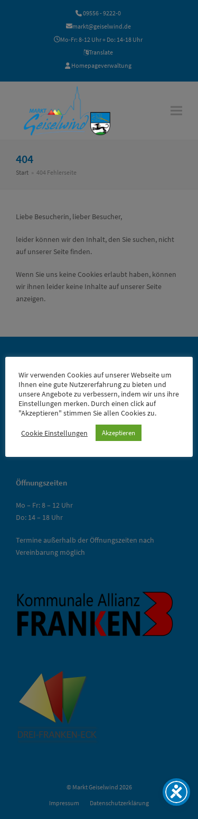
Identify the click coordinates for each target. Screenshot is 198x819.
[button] (176, 110)
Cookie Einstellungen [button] (54, 433)
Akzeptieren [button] (118, 432)
